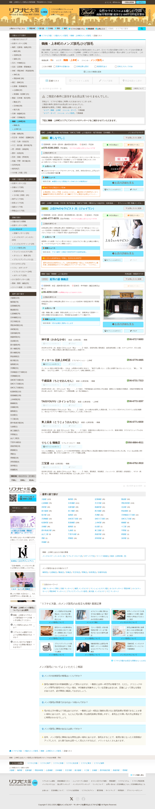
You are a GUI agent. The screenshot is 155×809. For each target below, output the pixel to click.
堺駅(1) (13, 454)
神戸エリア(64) (17, 199)
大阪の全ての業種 (18, 221)
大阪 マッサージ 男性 (50, 588)
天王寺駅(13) (15, 321)
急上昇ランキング (63, 784)
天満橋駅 (44, 519)
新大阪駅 (44, 511)
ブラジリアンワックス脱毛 (77, 591)
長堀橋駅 (71, 523)
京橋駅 (44, 527)
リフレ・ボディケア (19, 268)
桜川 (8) (15, 110)
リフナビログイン (88, 790)
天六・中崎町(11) (18, 63)
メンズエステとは (48, 784)
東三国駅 (98, 530)
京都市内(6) (102, 572)
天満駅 (97, 515)
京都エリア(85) (17, 187)
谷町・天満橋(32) (18, 117)
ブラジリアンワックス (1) (22, 260)
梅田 (64, 28)
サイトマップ (110, 790)
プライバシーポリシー (134, 790)
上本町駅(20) (15, 399)
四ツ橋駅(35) (15, 349)
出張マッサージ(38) (19, 43)
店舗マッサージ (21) (20, 233)
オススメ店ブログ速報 (99, 781)
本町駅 (44, 507)
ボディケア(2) (89, 556)
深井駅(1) (14, 466)
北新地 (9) (16, 55)
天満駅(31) (14, 368)
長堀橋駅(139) (15, 395)
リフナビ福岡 (99, 763)
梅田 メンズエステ (82, 588)
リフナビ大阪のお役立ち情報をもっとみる (128, 661)
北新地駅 (71, 507)
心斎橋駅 (44, 503)
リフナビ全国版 (16, 763)
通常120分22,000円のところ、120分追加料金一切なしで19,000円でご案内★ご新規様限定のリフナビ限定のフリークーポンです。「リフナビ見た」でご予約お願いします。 (70, 264)
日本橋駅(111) (15, 317)
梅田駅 (70, 499)
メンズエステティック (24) (23, 244)
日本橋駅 (71, 503)
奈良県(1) (92, 572)
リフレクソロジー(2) (74, 556)
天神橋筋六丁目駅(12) (18, 372)
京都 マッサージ (66, 588)
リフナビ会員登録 (72, 790)
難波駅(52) (14, 310)
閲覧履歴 (90, 29)
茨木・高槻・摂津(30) (20, 157)
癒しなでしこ (53, 138)
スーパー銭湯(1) (102, 556)
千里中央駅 (72, 534)
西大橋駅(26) (15, 353)
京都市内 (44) (18, 191)
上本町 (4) (16, 129)
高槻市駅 (98, 534)
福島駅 (70, 515)
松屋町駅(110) (15, 392)
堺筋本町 (31, 28)
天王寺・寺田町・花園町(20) (22, 138)
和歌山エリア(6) (17, 211)
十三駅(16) (14, 419)
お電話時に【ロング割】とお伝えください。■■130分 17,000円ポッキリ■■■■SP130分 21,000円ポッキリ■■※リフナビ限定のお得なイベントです (70, 193)
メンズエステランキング (81, 784)
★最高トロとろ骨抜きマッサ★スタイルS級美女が (69, 181)
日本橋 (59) (17, 106)
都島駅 (70, 527)
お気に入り (100, 29)
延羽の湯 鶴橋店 (54, 279)
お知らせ (45, 790)
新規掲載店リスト (63, 781)
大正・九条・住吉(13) (20, 141)
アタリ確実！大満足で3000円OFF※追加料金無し (69, 252)
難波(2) (61, 572)
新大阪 (41, 28)
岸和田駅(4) (14, 462)
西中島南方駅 (46, 530)
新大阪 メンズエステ (97, 591)
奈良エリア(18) (17, 203)
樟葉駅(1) (14, 450)
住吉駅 (97, 527)
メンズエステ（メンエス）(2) (53, 556)
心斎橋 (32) (17, 90)
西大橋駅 (98, 511)
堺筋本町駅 (125, 503)
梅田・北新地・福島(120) (21, 47)
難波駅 (123, 499)
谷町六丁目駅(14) (17, 384)
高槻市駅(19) (15, 446)
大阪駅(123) (14, 298)
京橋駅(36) (14, 407)
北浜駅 (123, 507)
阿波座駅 (124, 511)
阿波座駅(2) (14, 356)
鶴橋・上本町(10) (18, 121)
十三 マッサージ (112, 591)
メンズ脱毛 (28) (19, 248)
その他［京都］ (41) (20, 195)
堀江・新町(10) (17, 82)
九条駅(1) (14, 427)
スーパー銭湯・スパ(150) (21, 287)
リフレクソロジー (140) (22, 272)
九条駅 (70, 530)
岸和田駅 (98, 538)
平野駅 (123, 530)
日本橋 (49, 28)
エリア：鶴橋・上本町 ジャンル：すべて (60, 110)
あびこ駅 (44, 534)
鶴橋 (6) (15, 125)
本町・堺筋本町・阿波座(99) (22, 71)
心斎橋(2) (53, 572)
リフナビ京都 (58, 763)
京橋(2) (68, 572)
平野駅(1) (14, 434)
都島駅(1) (14, 411)
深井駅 (123, 538)
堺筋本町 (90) (18, 78)
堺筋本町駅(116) (16, 325)
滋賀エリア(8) (17, 207)
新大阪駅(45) (15, 345)
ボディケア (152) (19, 275)
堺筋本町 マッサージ (57, 591)
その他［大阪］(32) (19, 173)
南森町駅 (98, 507)
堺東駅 (70, 538)
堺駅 (43, 538)
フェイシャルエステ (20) (22, 252)
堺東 (57, 28)
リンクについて (97, 784)
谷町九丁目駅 (126, 519)
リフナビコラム (123, 781)
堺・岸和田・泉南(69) (20, 149)
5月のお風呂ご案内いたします (62, 323)
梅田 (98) (16, 51)
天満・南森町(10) (18, 114)
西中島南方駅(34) (17, 423)
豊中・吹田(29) (17, 153)
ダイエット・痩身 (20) (21, 256)
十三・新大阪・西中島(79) (21, 145)
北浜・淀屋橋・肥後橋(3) (21, 67)
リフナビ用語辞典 (138, 781)
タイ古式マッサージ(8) (20, 279)
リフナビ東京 (86, 763)
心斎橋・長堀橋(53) (19, 86)
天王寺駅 (98, 503)
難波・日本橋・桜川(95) (20, 98)
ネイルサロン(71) (18, 264)
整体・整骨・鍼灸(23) (20, 283)
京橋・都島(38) (17, 134)
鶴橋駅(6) (14, 403)
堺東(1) (84, 572)
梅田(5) (45, 572)
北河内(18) (15, 165)
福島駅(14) (14, 364)
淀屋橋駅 (98, 499)
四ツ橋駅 (71, 511)
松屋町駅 (44, 523)
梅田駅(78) (14, 302)
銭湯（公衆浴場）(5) (118, 556)
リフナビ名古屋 (72, 763)
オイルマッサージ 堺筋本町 (120, 588)
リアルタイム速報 (48, 781)
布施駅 (44, 542)
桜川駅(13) (14, 360)
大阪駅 (44, 499)
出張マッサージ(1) (18, 183)
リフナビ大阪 (32, 763)
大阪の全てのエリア (19, 39)
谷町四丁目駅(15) (17, 380)
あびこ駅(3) (14, 438)
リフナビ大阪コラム (77, 29)
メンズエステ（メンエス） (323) (23, 238)
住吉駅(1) (14, 415)
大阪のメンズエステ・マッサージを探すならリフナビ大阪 (78, 805)
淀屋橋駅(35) (15, 306)
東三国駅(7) (14, 431)
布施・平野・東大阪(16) (20, 161)
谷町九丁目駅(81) (17, 388)
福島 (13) (16, 59)
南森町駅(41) (15, 337)
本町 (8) (15, 75)
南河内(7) (15, 169)
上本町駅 (98, 523)
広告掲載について (57, 790)
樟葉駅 (123, 534)
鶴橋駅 (123, 523)
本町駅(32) (14, 329)
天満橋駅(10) (15, 376)
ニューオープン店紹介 (80, 781)
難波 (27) (16, 102)
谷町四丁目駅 (73, 519)
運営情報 (100, 790)
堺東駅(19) (14, 458)
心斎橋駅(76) (15, 314)
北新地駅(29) (15, 333)
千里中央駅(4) (15, 442)
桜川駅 (44, 515)
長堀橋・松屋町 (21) (20, 94)
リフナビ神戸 (45, 763)
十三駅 (123, 527)
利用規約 (121, 790)
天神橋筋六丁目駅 (128, 515)
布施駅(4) (14, 470)
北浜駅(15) (14, 341)
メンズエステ (16, 229)
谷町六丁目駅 (100, 519)
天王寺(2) (76, 572)
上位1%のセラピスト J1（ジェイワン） (68, 208)
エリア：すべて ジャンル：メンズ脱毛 (59, 113)
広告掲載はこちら (123, 784)
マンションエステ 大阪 (99, 588)
